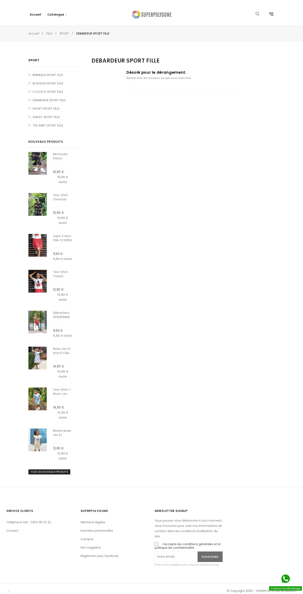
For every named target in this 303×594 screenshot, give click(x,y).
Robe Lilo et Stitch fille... (62, 346)
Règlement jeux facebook (99, 552)
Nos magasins (91, 543)
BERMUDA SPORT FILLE (48, 71)
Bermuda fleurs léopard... (60, 154)
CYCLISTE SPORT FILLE (48, 87)
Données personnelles (97, 526)
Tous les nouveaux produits (49, 468)
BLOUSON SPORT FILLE (48, 79)
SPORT (33, 56)
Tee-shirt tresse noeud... (60, 272)
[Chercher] (183, 83)
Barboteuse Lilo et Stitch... (62, 430)
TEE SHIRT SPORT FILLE (48, 121)
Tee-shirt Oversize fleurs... (60, 195)
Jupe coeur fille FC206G (62, 234)
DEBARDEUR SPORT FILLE (49, 96)
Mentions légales (93, 518)
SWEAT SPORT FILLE (46, 113)
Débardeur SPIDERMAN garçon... (61, 313)
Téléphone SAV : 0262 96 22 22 (28, 518)
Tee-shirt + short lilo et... (62, 390)
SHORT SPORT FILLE (46, 104)
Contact (12, 526)
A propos (87, 535)
